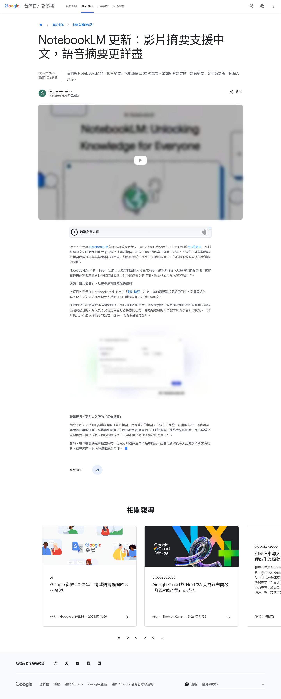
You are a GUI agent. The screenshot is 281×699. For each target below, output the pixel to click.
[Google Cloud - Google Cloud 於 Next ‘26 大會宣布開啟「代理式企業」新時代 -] (192, 576)
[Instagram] (55, 663)
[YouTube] (77, 663)
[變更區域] (233, 684)
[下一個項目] (262, 573)
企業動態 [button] (103, 6)
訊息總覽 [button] (118, 6)
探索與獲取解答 (82, 25)
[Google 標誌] (24, 684)
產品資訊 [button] (87, 6)
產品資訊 (58, 25)
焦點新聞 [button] (71, 6)
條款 (57, 684)
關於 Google (74, 684)
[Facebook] (88, 663)
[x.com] (66, 663)
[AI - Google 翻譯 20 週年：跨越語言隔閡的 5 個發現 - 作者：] (89, 576)
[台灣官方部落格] (40, 25)
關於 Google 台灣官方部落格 (132, 684)
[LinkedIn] (99, 663)
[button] (236, 92)
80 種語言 (195, 247)
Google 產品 (97, 684)
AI (97, 470)
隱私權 (44, 684)
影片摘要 (134, 292)
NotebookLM (98, 247)
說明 (190, 684)
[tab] (119, 637)
